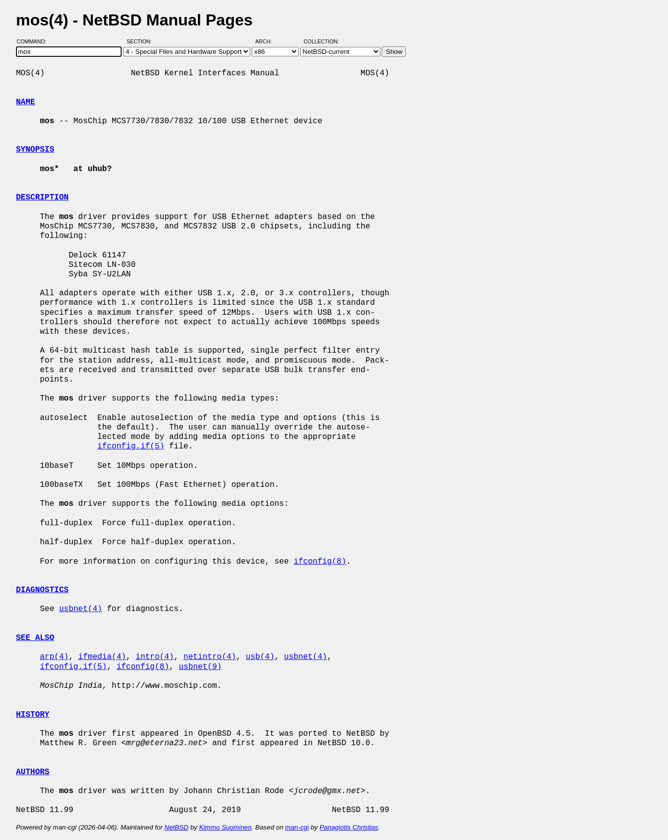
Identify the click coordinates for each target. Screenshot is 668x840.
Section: (141, 41)
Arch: (268, 41)
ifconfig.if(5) (130, 446)
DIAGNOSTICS (42, 590)
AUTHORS (32, 772)
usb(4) (260, 656)
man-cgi (297, 827)
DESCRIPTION (42, 197)
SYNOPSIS (35, 149)
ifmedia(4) (102, 656)
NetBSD (176, 827)
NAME (25, 102)
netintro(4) (209, 656)
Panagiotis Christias (349, 827)
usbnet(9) (199, 666)
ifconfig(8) (320, 561)
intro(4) (155, 656)
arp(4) (54, 656)
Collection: (321, 41)
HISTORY (32, 714)
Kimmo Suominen (225, 827)
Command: (34, 41)
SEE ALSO (35, 637)
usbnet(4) (80, 609)
